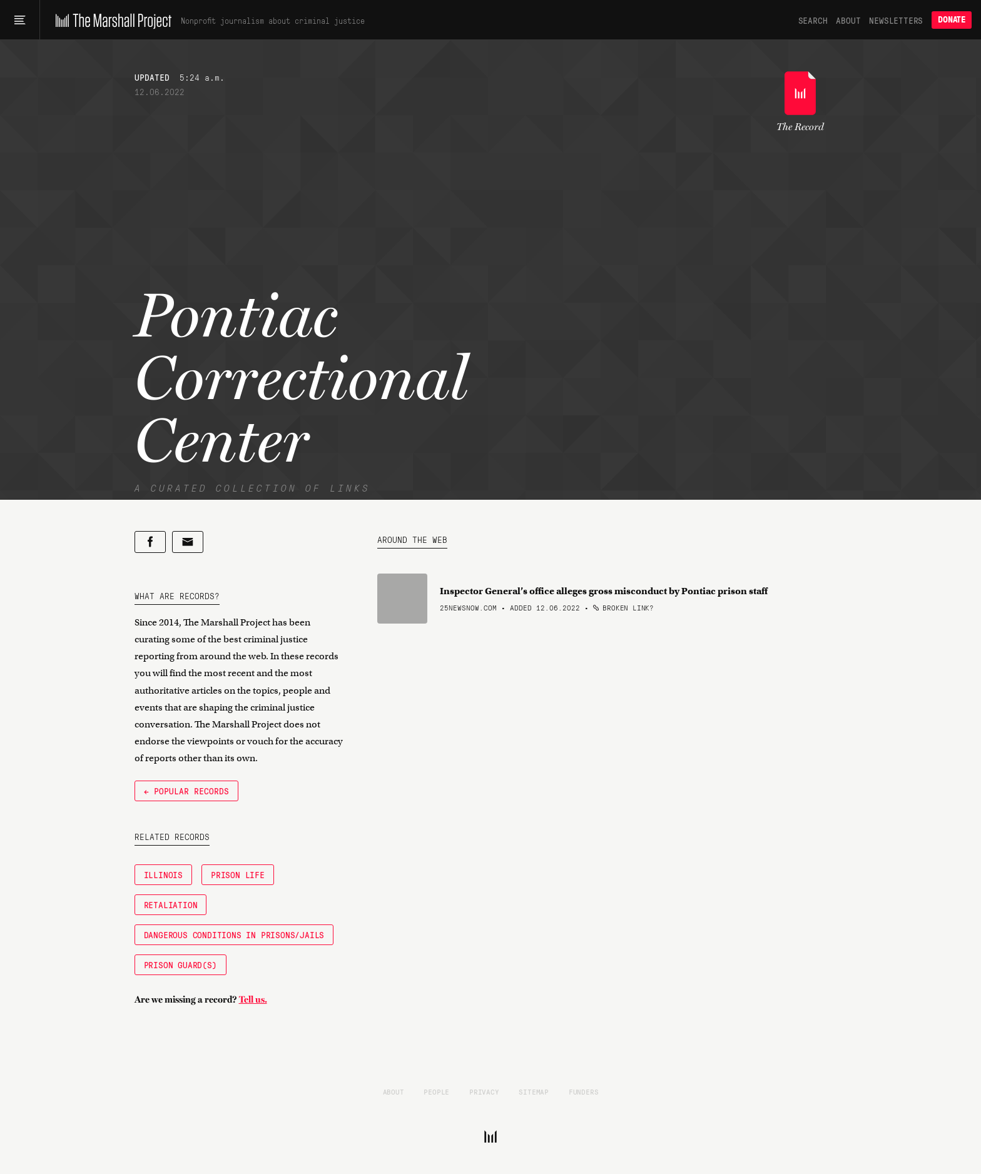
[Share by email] (187, 542)
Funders (584, 1091)
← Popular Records (186, 790)
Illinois (163, 874)
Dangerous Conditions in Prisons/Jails (234, 934)
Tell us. (253, 999)
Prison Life (238, 874)
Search (813, 20)
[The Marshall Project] (110, 20)
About (848, 20)
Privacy (484, 1091)
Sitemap (534, 1091)
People (436, 1091)
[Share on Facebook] (150, 542)
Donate (951, 19)
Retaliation (171, 904)
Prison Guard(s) (180, 964)
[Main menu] (19, 20)
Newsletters (896, 20)
